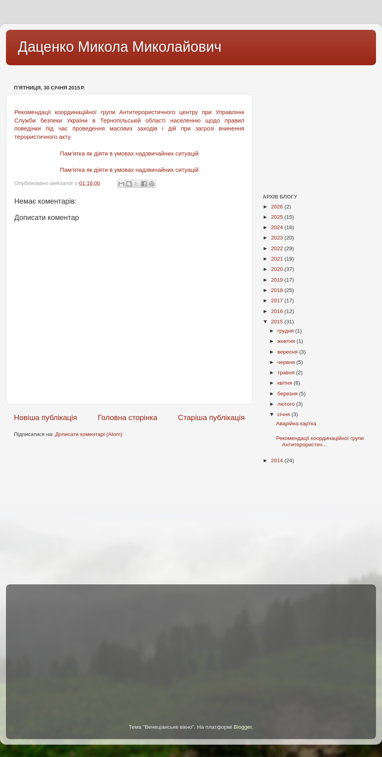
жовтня (286, 341)
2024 (278, 227)
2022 (278, 248)
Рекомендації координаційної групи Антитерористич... (320, 441)
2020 (278, 269)
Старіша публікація (211, 417)
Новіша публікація (45, 417)
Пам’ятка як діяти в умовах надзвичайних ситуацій (129, 153)
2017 (278, 301)
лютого (286, 404)
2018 (278, 290)
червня (286, 362)
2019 (278, 280)
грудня (286, 331)
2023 (278, 238)
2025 (278, 217)
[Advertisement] (151, 71)
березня (288, 394)
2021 (278, 259)
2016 (278, 311)
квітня (285, 383)
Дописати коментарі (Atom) (88, 434)
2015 (278, 322)
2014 (278, 460)
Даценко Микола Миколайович (120, 47)
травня (286, 373)
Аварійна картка (296, 423)
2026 (278, 207)
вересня (288, 352)
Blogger (243, 727)
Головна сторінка (128, 417)
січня (284, 414)
